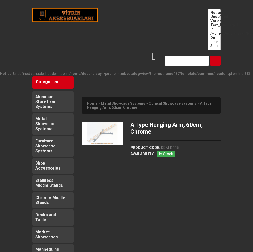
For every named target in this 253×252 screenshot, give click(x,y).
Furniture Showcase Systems (45, 146)
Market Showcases (46, 234)
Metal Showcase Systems (45, 123)
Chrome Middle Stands (50, 200)
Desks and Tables (45, 217)
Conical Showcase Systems (173, 103)
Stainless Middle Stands (49, 183)
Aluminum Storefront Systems (46, 101)
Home (92, 103)
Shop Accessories (48, 166)
